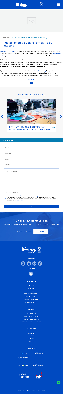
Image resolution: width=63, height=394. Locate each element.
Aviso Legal (21, 391)
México (31, 341)
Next (61, 116)
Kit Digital (31, 288)
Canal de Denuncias (31, 297)
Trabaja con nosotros (31, 294)
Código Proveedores (31, 299)
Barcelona (31, 333)
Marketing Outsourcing (31, 316)
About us (31, 285)
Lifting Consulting (40, 71)
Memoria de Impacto (31, 302)
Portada (6, 37)
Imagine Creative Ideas (8, 51)
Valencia (31, 339)
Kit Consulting (31, 291)
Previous (2, 116)
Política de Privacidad (32, 391)
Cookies (43, 391)
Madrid (31, 336)
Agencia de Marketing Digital (31, 322)
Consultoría (31, 313)
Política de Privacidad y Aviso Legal (29, 196)
